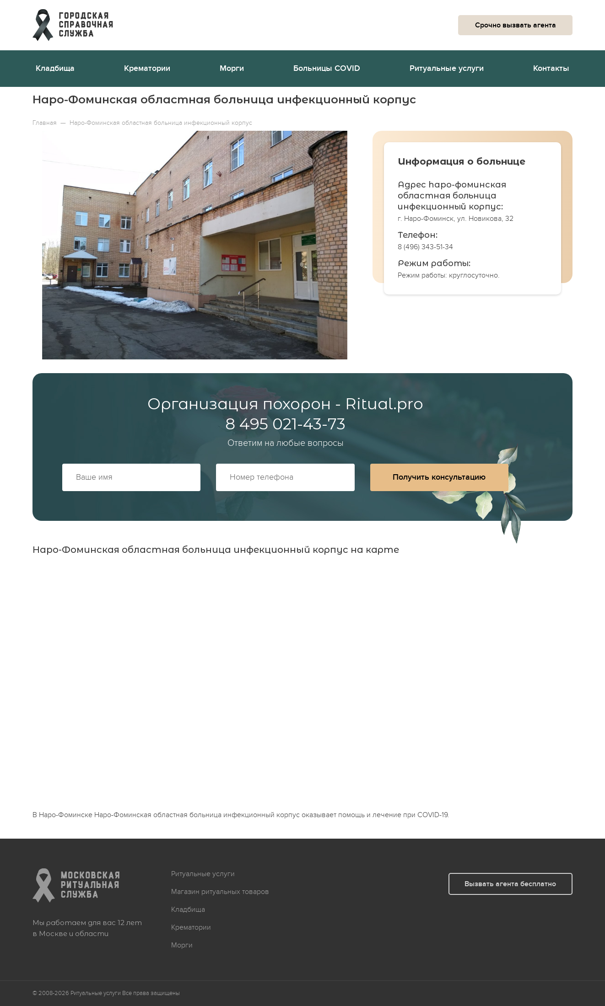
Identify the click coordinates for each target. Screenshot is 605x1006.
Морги (232, 68)
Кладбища (55, 68)
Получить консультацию (439, 477)
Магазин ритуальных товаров (220, 891)
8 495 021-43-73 (285, 423)
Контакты (551, 68)
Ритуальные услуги (447, 68)
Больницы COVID (326, 68)
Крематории (147, 68)
